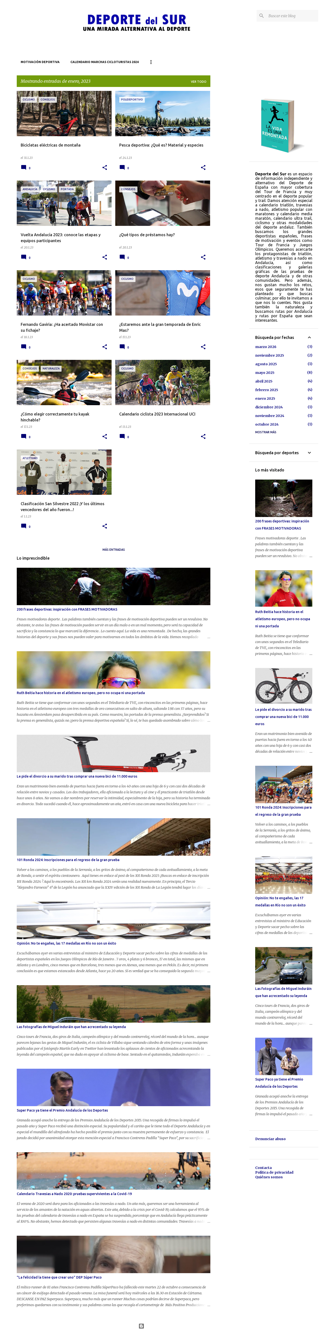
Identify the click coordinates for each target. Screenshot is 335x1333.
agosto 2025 (266, 364)
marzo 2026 (265, 347)
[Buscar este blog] (292, 16)
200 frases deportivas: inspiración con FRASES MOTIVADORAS (67, 609)
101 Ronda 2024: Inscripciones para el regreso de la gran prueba (68, 860)
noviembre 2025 (269, 355)
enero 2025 (265, 398)
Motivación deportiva (40, 62)
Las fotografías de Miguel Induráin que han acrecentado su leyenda (71, 1027)
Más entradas (113, 549)
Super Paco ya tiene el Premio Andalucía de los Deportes (62, 1110)
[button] (105, 168)
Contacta (263, 1168)
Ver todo (198, 81)
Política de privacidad (274, 1172)
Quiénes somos (269, 1177)
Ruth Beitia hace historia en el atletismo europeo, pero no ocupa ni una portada (81, 693)
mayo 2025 (264, 372)
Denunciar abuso (270, 1139)
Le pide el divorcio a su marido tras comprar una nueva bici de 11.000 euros (77, 776)
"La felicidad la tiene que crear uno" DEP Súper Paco (59, 1277)
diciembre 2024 (269, 407)
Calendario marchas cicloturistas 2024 (104, 62)
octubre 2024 (267, 424)
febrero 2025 (266, 390)
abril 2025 (263, 381)
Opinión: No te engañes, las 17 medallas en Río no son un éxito (66, 943)
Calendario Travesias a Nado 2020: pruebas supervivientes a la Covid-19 (74, 1194)
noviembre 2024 (269, 416)
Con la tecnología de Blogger (167, 1326)
